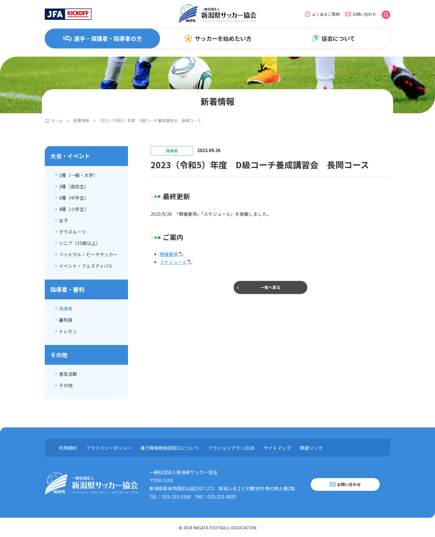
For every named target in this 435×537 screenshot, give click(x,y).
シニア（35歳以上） (79, 243)
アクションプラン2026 (231, 447)
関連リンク (311, 447)
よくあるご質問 (326, 14)
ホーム (57, 120)
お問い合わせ (364, 14)
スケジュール (173, 262)
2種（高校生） (74, 186)
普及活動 (68, 373)
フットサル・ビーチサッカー (88, 254)
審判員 (65, 319)
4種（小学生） (74, 209)
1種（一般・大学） (78, 175)
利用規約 (68, 447)
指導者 (65, 308)
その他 (65, 385)
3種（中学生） (74, 197)
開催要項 (169, 254)
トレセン (68, 331)
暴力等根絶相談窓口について (169, 447)
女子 (63, 220)
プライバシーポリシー (108, 447)
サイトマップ (277, 447)
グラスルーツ (72, 231)
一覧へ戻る (270, 287)
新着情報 (81, 120)
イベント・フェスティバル (86, 265)
